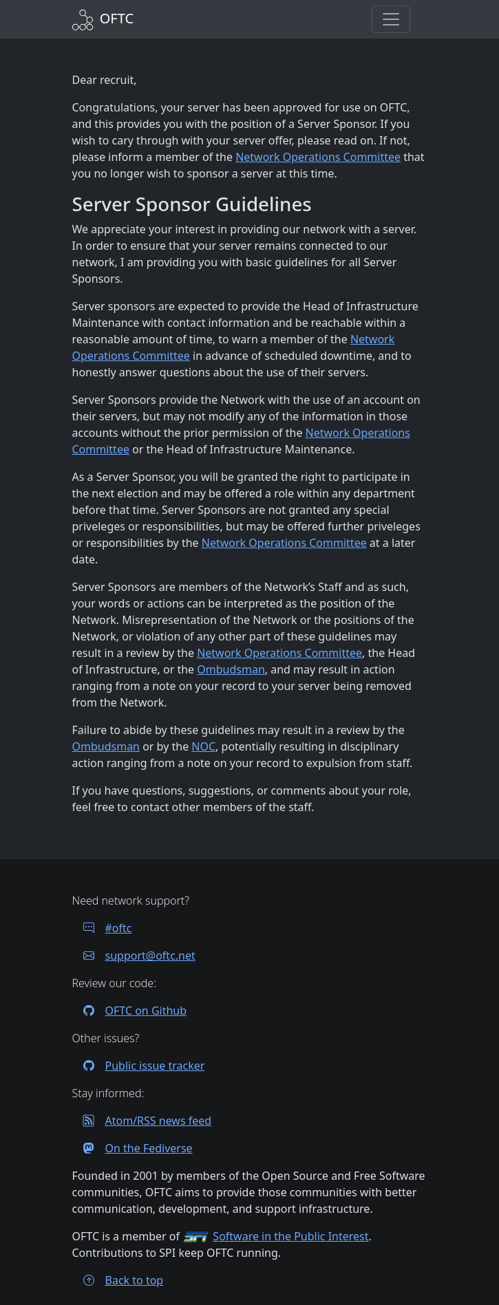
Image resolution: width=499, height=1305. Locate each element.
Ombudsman (231, 669)
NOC (203, 746)
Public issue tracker (138, 1065)
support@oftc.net (133, 955)
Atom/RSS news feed (142, 1120)
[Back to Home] (103, 18)
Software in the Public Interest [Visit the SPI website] (290, 1236)
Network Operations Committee (318, 156)
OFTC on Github (129, 1010)
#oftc (102, 928)
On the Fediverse (132, 1148)
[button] (391, 19)
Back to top (118, 1280)
